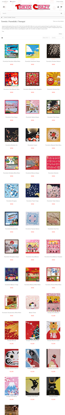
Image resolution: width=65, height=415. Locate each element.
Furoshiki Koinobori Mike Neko (11, 61)
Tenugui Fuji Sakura (11, 396)
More (60, 33)
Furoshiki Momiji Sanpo (32, 173)
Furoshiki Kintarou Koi (11, 229)
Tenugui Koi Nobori (32, 368)
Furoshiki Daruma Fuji (53, 89)
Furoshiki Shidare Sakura (53, 61)
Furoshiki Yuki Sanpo (53, 117)
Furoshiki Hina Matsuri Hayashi (53, 256)
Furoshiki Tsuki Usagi (32, 201)
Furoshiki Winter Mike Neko (53, 284)
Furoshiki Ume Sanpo (12, 117)
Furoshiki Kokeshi (53, 173)
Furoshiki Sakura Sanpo (32, 117)
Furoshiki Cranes (32, 145)
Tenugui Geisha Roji (53, 368)
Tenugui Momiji (11, 340)
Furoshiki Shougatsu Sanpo (11, 256)
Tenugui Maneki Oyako (53, 340)
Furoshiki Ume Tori (53, 229)
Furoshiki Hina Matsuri (32, 256)
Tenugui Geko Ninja (32, 396)
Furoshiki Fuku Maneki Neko (12, 89)
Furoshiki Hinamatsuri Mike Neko (11, 312)
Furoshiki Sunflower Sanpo (32, 61)
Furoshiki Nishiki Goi (12, 145)
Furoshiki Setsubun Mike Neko (11, 173)
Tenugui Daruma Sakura (11, 368)
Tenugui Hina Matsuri (53, 312)
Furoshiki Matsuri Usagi (11, 284)
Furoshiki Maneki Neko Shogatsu (32, 89)
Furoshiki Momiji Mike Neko (32, 284)
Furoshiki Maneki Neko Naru (53, 145)
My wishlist (59, 1)
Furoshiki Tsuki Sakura (53, 201)
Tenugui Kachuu (53, 396)
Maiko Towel (32, 312)
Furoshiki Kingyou (11, 201)
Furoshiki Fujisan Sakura (32, 229)
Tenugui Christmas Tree (32, 340)
